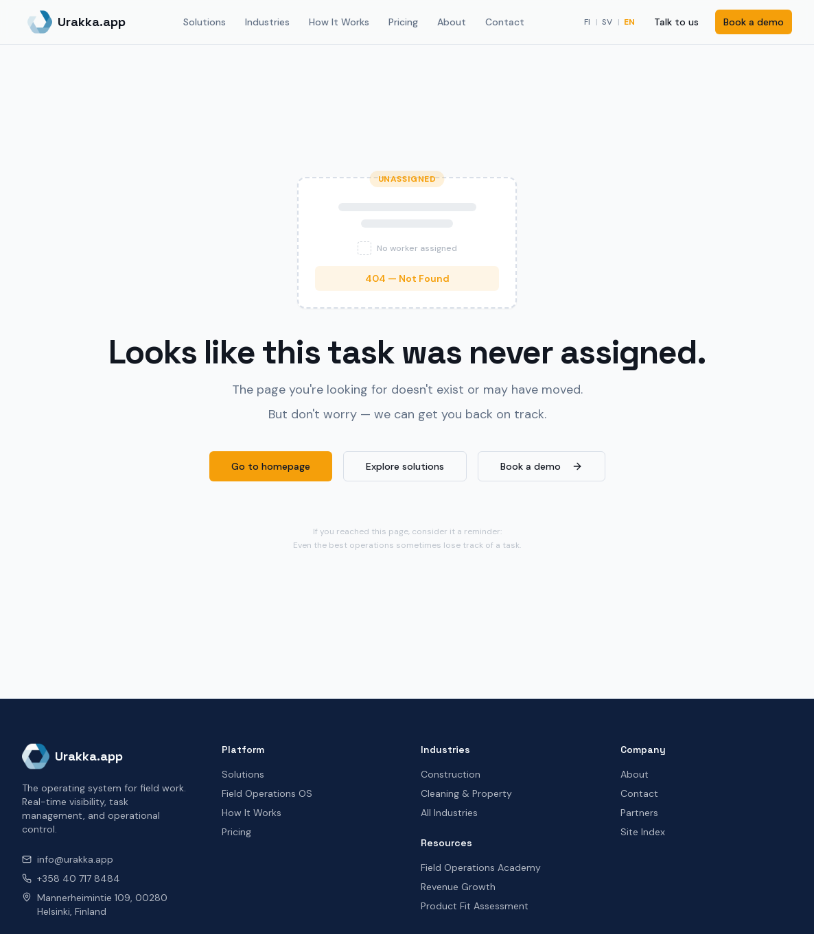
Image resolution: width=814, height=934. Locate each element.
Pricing (403, 22)
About (451, 22)
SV (607, 21)
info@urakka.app (67, 859)
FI (587, 21)
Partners (639, 812)
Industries (267, 22)
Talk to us (676, 22)
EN (629, 21)
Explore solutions (405, 466)
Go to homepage (270, 466)
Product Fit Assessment (474, 906)
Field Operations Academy (481, 867)
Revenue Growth (458, 887)
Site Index (642, 832)
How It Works (339, 22)
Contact (504, 22)
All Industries (449, 812)
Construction (450, 774)
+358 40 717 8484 (71, 878)
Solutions (204, 22)
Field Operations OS (267, 793)
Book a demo (753, 22)
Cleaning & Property (466, 793)
